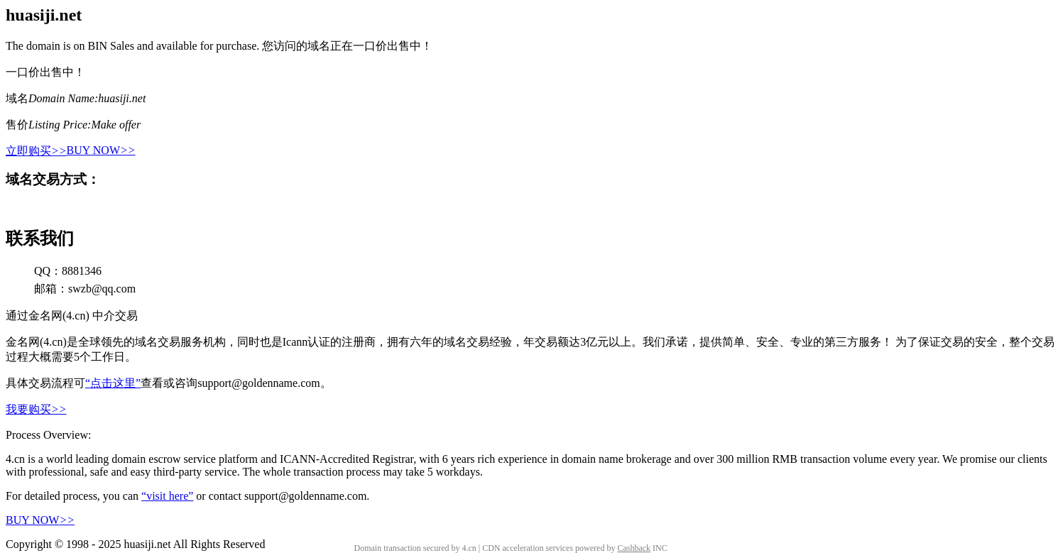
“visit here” (167, 496)
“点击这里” (113, 383)
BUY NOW (101, 150)
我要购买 (36, 409)
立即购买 (36, 151)
